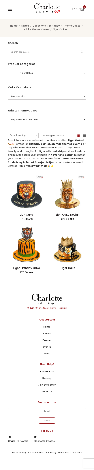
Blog (46, 353)
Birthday (54, 25)
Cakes (25, 25)
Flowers (47, 340)
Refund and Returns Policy (42, 452)
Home (13, 25)
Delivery (46, 378)
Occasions (39, 25)
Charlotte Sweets (44, 440)
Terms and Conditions (70, 452)
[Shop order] (23, 135)
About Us (47, 391)
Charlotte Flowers (18, 440)
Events (47, 346)
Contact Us (47, 371)
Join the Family (47, 384)
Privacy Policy (19, 452)
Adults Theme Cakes (36, 29)
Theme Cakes (71, 25)
